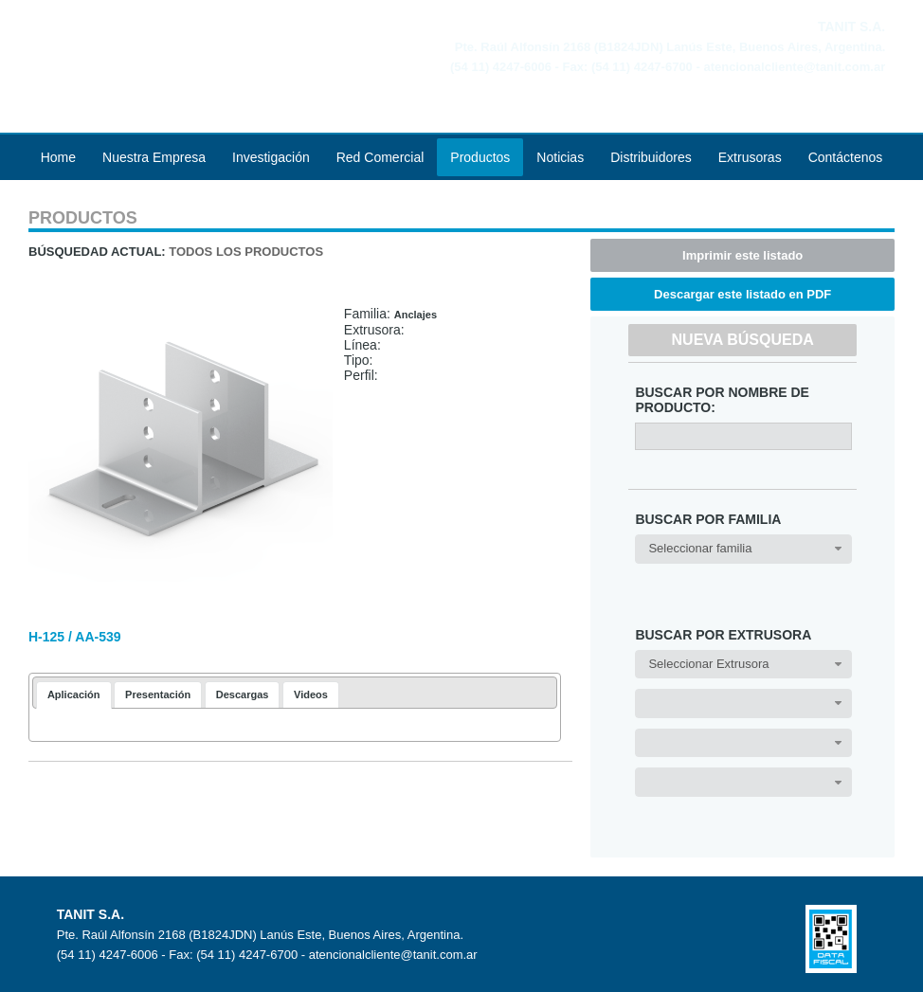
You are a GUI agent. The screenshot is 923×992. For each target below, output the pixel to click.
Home (58, 157)
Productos (480, 157)
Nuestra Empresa (154, 157)
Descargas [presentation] (242, 694)
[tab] (74, 695)
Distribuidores (651, 157)
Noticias (560, 157)
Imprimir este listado (742, 255)
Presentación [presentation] (157, 694)
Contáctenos (845, 157)
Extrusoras (750, 157)
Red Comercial (380, 157)
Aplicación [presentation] (73, 694)
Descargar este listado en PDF (742, 294)
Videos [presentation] (311, 694)
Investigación (271, 157)
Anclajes (415, 314)
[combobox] (743, 549)
